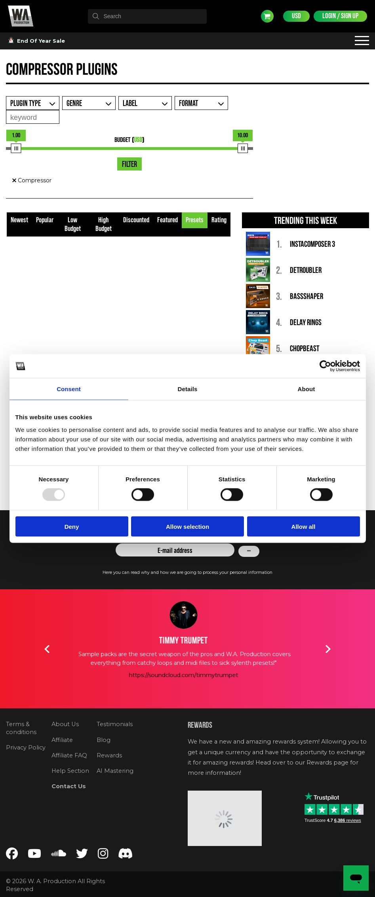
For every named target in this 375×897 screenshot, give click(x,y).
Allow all (303, 526)
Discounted (136, 220)
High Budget (103, 224)
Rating (219, 220)
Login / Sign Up (340, 16)
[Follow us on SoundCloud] (58, 855)
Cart (267, 16)
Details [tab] (188, 389)
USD (296, 16)
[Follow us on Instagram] (103, 855)
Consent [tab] (69, 389)
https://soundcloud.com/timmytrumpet (187, 675)
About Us (65, 724)
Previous (47, 649)
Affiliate (62, 740)
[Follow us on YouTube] (34, 855)
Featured (167, 220)
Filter (129, 164)
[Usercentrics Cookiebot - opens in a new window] (325, 366)
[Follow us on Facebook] (12, 855)
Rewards (109, 755)
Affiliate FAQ (69, 755)
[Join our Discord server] (125, 855)
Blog (103, 740)
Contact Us (68, 786)
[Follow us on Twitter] (82, 855)
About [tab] (306, 389)
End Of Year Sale (37, 41)
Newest (19, 220)
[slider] (16, 148)
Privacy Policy (26, 747)
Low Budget (73, 224)
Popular (44, 220)
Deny (72, 526)
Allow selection (187, 526)
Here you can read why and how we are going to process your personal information (187, 572)
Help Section (70, 770)
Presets (195, 220)
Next (328, 649)
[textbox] (147, 16)
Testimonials (115, 724)
